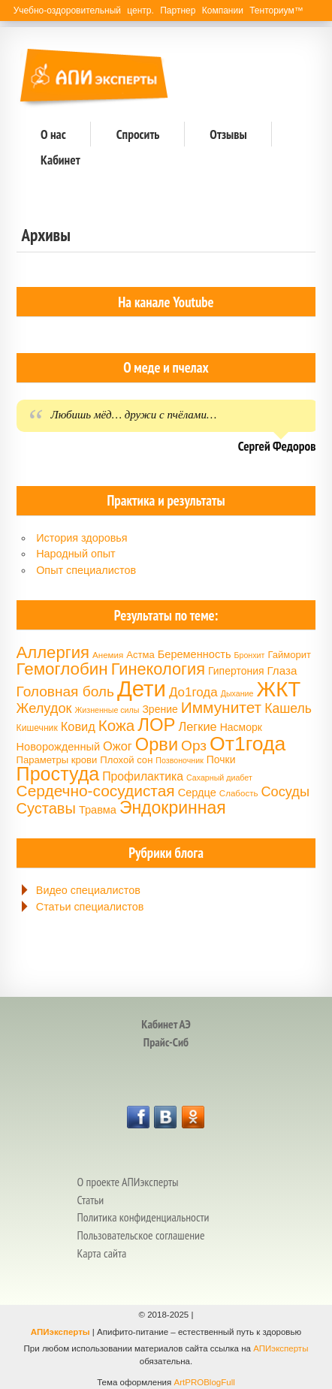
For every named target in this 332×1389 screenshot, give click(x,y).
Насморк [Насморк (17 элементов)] (241, 727)
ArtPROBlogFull (204, 1382)
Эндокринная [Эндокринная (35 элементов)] (172, 807)
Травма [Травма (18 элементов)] (97, 810)
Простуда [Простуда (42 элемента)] (58, 773)
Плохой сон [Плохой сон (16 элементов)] (126, 759)
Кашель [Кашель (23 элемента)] (288, 708)
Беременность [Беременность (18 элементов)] (194, 654)
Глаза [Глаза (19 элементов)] (282, 670)
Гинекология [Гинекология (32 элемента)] (158, 669)
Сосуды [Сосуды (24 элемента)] (285, 791)
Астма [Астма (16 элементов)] (140, 654)
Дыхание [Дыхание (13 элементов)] (237, 693)
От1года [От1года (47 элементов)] (247, 743)
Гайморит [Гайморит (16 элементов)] (289, 654)
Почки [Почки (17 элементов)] (221, 759)
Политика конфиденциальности (143, 1216)
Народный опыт (76, 554)
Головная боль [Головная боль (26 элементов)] (65, 691)
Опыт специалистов (86, 570)
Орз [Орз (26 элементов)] (194, 745)
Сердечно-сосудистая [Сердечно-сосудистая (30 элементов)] (96, 790)
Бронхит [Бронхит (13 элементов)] (249, 655)
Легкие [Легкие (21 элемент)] (197, 726)
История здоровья (81, 538)
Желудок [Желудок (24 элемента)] (44, 708)
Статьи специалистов (90, 907)
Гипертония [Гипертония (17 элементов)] (236, 671)
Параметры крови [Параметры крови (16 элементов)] (57, 759)
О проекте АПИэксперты (127, 1181)
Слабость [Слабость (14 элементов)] (238, 793)
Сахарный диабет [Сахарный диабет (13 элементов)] (219, 777)
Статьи (90, 1199)
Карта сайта (101, 1253)
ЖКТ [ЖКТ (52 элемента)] (278, 689)
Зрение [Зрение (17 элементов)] (159, 709)
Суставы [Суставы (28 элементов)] (46, 808)
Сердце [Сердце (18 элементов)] (197, 793)
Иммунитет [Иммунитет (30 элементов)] (221, 707)
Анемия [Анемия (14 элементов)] (107, 655)
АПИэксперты (60, 1331)
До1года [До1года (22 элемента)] (193, 692)
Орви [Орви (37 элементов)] (156, 744)
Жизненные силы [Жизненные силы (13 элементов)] (106, 709)
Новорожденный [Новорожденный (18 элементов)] (58, 747)
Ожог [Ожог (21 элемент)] (117, 746)
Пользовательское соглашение (140, 1235)
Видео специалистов (88, 890)
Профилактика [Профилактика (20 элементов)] (142, 776)
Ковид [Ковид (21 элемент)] (78, 726)
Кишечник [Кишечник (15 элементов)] (37, 728)
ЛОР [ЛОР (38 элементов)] (156, 724)
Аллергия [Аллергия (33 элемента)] (53, 652)
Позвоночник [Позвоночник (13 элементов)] (179, 760)
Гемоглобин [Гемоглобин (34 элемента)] (62, 669)
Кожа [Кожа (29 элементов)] (116, 725)
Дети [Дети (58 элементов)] (141, 688)
